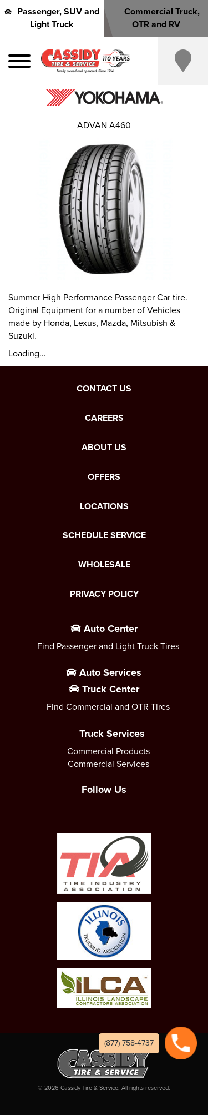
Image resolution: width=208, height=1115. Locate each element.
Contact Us (104, 389)
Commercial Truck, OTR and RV (156, 18)
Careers (104, 418)
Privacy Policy (104, 594)
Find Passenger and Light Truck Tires (108, 646)
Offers (104, 477)
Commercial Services (108, 763)
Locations (104, 506)
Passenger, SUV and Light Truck (52, 18)
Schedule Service (104, 535)
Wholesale (104, 565)
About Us (104, 447)
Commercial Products (108, 751)
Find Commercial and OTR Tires (108, 706)
